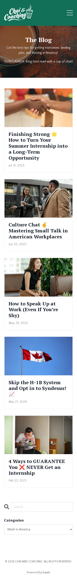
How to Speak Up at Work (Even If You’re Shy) (33, 309)
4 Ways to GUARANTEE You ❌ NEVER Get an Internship (37, 467)
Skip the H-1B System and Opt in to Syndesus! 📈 (37, 388)
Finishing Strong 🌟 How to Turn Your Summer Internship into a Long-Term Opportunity (38, 146)
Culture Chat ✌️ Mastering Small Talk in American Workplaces (38, 230)
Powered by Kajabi (38, 572)
